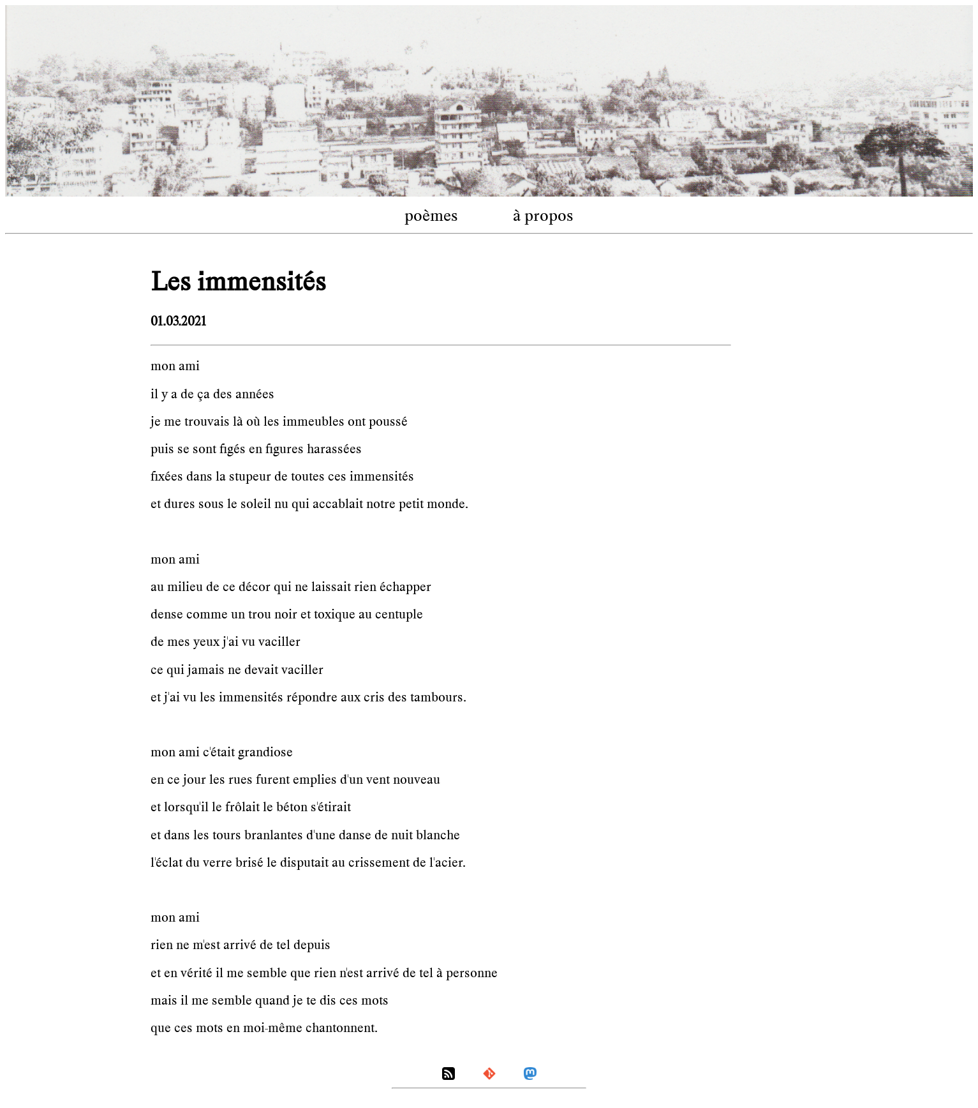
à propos (543, 215)
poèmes (431, 215)
